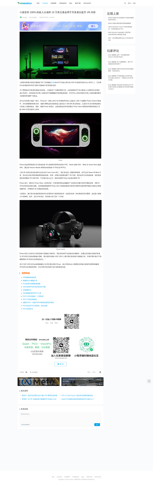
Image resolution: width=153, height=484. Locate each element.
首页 (38, 3)
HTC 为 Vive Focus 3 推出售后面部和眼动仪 (77, 395)
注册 (134, 3)
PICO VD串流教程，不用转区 (33, 296)
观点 (70, 3)
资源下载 (78, 3)
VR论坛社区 (87, 3)
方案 (53, 82)
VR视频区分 (27, 290)
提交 (97, 424)
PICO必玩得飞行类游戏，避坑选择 (35, 306)
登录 (129, 3)
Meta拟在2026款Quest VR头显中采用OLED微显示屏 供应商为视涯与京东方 (120, 87)
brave (110, 55)
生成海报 (33, 372)
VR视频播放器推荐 (29, 277)
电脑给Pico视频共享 (30, 280)
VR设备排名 (63, 3)
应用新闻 (53, 3)
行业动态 (45, 3)
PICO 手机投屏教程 (30, 299)
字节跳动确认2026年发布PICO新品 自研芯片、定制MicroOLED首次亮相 (120, 78)
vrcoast (23, 17)
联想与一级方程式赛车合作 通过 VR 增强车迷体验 (39, 395)
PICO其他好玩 (28, 309)
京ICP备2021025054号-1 (87, 479)
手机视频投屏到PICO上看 (32, 293)
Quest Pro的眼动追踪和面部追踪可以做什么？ (78, 399)
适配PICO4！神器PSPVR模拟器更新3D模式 (38, 302)
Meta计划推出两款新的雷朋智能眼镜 (119, 23)
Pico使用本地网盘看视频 (31, 284)
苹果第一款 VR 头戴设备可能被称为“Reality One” (39, 399)
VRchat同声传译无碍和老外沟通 (34, 287)
